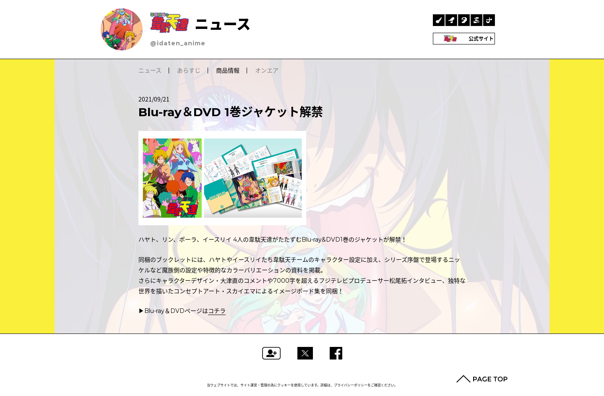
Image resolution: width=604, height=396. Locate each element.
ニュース (200, 24)
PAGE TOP (482, 379)
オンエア (267, 70)
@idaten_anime (178, 43)
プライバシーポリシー (350, 385)
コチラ (217, 311)
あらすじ (188, 70)
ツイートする (305, 353)
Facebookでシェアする (336, 353)
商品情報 (228, 70)
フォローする (271, 353)
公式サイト (464, 38)
